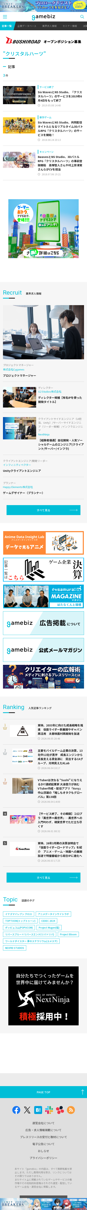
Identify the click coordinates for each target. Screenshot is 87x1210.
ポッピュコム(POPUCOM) (19, 927)
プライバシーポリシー (43, 1158)
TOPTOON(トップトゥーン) (20, 920)
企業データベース (26, 25)
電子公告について (43, 1144)
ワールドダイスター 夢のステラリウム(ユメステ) (31, 941)
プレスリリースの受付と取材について (43, 1137)
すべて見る (43, 510)
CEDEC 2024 (48, 920)
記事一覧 (7, 25)
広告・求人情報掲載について (43, 1130)
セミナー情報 (70, 25)
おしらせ (43, 1151)
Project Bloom (68, 934)
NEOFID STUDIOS (14, 947)
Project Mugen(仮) (49, 927)
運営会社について (43, 1123)
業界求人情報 (49, 25)
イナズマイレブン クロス (18, 914)
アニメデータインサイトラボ (53, 914)
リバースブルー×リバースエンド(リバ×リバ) (29, 934)
